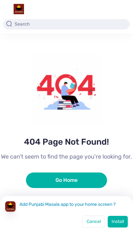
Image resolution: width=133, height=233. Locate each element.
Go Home (66, 180)
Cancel (94, 221)
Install (118, 221)
